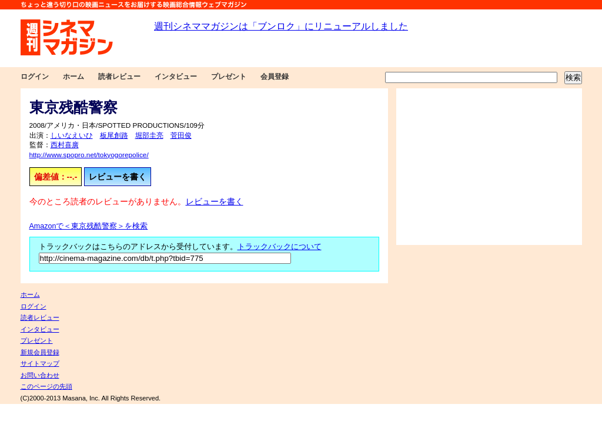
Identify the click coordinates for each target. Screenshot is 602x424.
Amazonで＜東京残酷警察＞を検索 (88, 226)
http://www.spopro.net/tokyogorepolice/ (89, 155)
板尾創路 (114, 135)
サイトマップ (40, 363)
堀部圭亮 (149, 135)
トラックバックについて (280, 247)
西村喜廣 (65, 145)
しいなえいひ (72, 135)
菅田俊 (181, 135)
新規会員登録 (40, 352)
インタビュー (176, 76)
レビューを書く (117, 176)
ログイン (35, 76)
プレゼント (228, 76)
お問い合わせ (40, 375)
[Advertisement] (489, 166)
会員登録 (274, 76)
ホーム (73, 76)
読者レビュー (119, 76)
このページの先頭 (46, 386)
